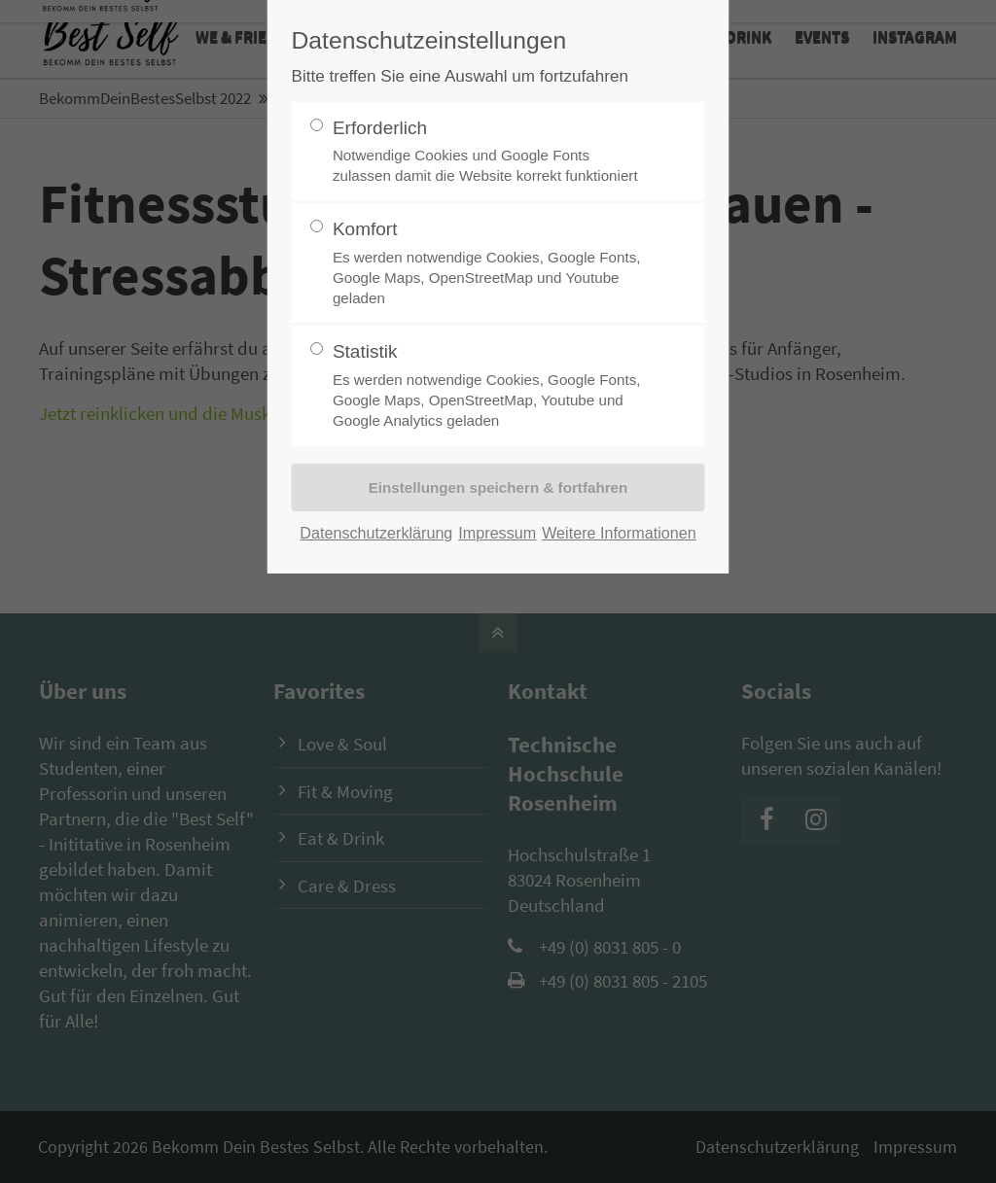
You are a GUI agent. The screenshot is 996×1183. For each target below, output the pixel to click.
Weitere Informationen (619, 532)
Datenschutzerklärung (376, 532)
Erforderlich (490, 152)
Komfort (490, 263)
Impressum (497, 532)
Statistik (490, 386)
